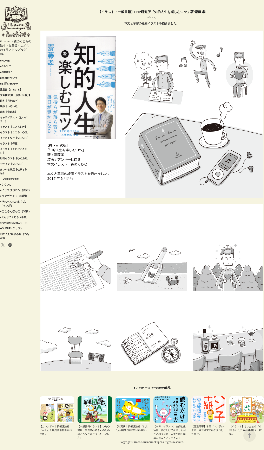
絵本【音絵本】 (8, 112)
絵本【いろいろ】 (10, 106)
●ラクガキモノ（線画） (14, 196)
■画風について (9, 78)
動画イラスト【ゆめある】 (15, 158)
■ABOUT (5, 66)
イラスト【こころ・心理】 (15, 132)
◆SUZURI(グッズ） (11, 228)
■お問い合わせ (9, 84)
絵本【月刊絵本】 (10, 100)
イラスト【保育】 (10, 143)
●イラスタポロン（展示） (15, 190)
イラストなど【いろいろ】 (15, 138)
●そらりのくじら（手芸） (14, 217)
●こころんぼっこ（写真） (15, 211)
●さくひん (5, 184)
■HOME (5, 61)
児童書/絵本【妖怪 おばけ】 (15, 95)
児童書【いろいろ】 (11, 89)
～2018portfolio (9, 179)
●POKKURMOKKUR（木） (15, 222)
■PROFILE (6, 72)
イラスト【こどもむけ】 (13, 126)
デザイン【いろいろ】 (12, 164)
